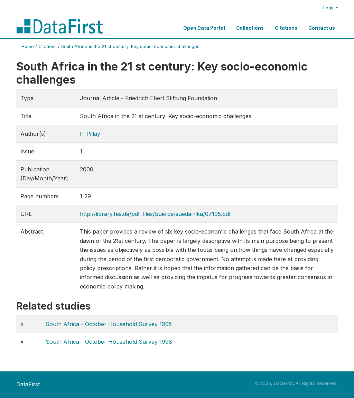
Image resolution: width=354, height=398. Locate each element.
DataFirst (28, 384)
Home (27, 46)
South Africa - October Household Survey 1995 (109, 324)
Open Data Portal (204, 28)
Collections (250, 28)
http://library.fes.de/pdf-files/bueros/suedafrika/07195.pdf (155, 213)
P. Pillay (90, 133)
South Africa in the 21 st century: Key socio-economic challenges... (132, 46)
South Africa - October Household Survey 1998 (109, 341)
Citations (286, 28)
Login (329, 7)
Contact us (321, 28)
